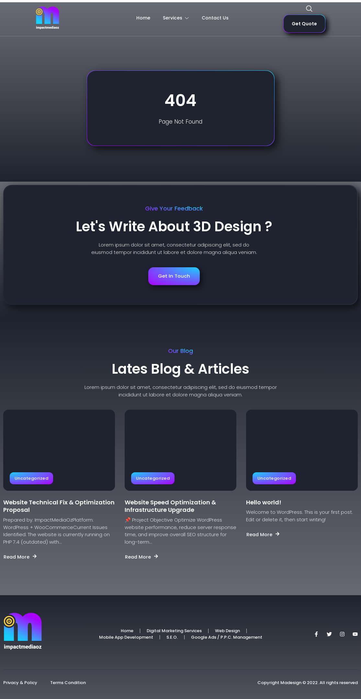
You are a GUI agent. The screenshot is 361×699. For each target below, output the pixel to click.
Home (143, 18)
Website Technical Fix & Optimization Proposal (59, 506)
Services (176, 18)
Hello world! (263, 502)
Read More (20, 557)
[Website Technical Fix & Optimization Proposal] (59, 450)
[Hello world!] (302, 450)
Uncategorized (31, 478)
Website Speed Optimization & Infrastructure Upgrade (170, 506)
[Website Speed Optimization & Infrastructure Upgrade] (180, 450)
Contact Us (215, 18)
